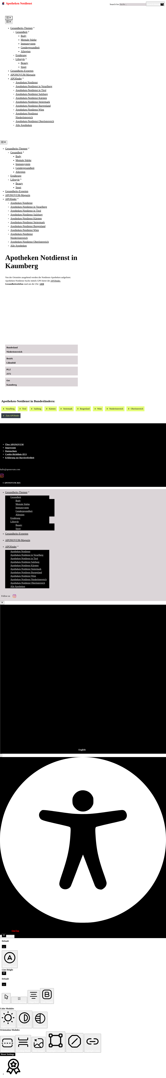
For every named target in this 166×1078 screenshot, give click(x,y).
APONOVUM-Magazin (22, 74)
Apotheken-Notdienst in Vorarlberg (34, 86)
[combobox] (83, 679)
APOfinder (17, 78)
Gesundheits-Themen (22, 28)
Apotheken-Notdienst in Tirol (31, 90)
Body (23, 35)
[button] (1, 755)
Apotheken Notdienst (27, 82)
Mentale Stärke (29, 39)
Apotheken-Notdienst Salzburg (32, 94)
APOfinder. (55, 281)
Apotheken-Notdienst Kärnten (31, 98)
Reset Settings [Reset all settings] (7, 1054)
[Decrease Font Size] (4, 946)
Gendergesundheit (30, 47)
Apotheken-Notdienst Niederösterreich (28, 579)
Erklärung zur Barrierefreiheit (19, 457)
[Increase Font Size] (4, 935)
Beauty (24, 63)
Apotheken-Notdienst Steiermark (33, 101)
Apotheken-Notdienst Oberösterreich (35, 121)
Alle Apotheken (24, 125)
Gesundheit (23, 32)
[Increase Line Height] (4, 973)
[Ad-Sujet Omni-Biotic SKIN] (51, 340)
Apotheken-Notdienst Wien (30, 109)
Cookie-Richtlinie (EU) (16, 454)
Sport (23, 66)
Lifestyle (21, 59)
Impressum (10, 447)
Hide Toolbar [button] (7, 936)
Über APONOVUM (14, 444)
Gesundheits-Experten (21, 70)
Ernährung (21, 55)
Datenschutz (11, 451)
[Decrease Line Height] (4, 984)
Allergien (25, 51)
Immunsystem (28, 43)
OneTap (15, 931)
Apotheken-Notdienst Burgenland (33, 105)
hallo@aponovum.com (10, 469)
